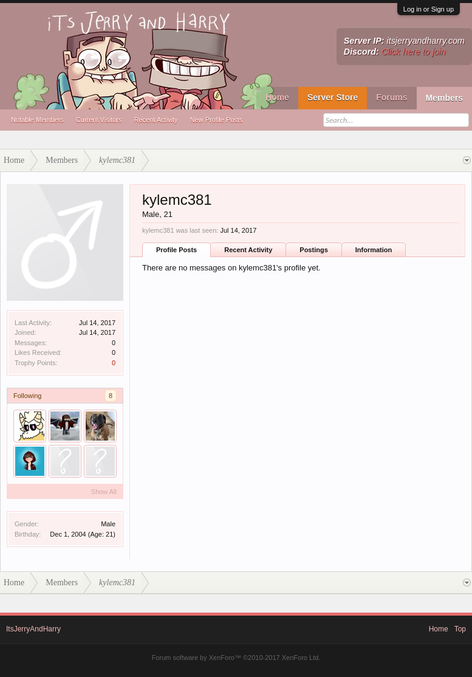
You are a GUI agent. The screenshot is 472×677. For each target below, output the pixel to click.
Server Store (332, 97)
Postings (313, 249)
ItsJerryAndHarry (33, 629)
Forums (391, 97)
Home (277, 97)
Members (444, 98)
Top (460, 629)
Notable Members (37, 119)
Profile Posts (176, 249)
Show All (104, 491)
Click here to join (413, 52)
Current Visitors (99, 119)
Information (373, 249)
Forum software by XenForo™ (236, 657)
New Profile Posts (216, 119)
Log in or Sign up (428, 9)
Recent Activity (155, 119)
